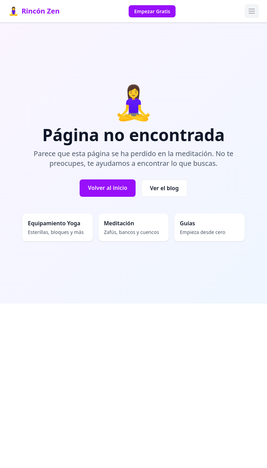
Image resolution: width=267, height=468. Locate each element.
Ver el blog (164, 188)
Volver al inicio (107, 188)
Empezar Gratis (152, 11)
